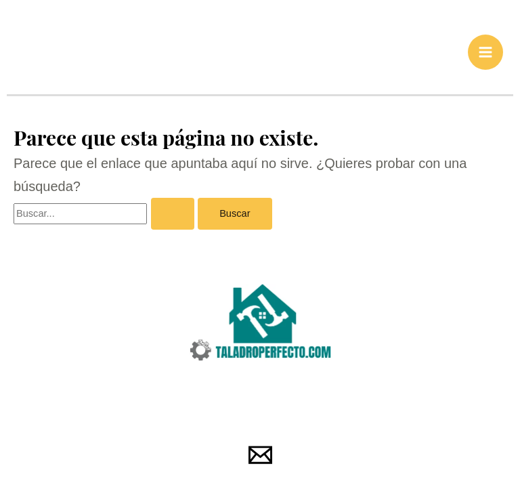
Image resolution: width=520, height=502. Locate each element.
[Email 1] (260, 456)
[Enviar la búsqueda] (172, 215)
